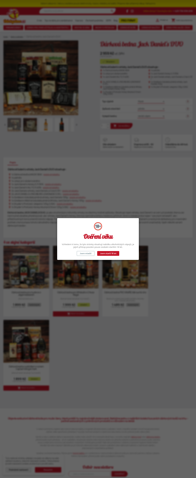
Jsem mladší (85, 253)
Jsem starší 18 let (108, 253)
